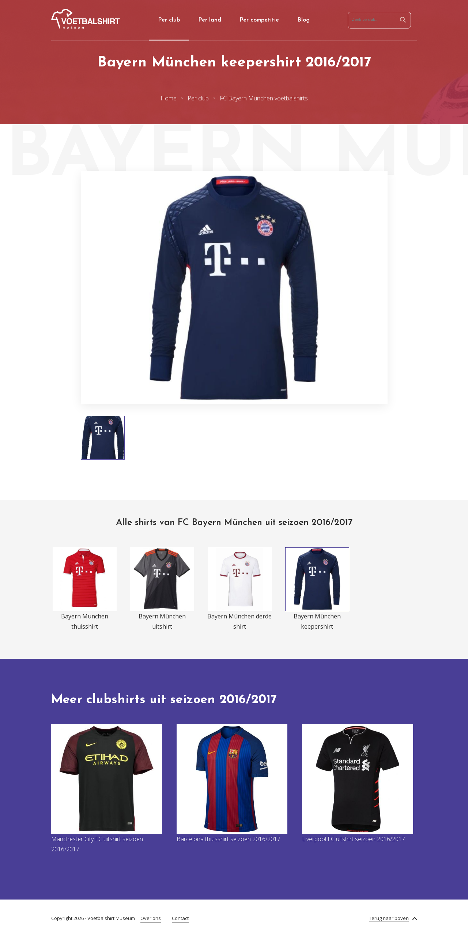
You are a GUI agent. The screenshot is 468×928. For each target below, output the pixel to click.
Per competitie (259, 20)
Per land (209, 20)
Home (169, 98)
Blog (303, 20)
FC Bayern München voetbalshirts (264, 98)
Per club (169, 20)
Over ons (150, 918)
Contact (180, 918)
